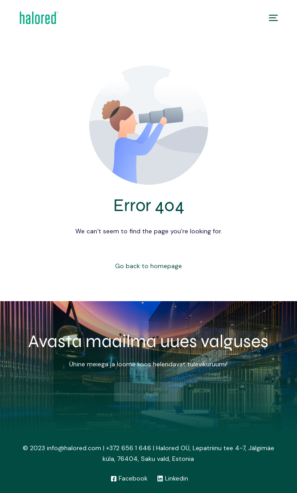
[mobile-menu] (271, 18)
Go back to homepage (148, 266)
